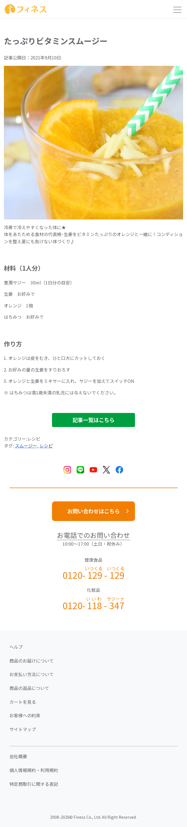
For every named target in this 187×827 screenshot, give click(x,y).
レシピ (46, 445)
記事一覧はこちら (93, 420)
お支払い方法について (31, 674)
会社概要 (18, 756)
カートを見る (22, 701)
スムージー (26, 445)
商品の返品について (29, 688)
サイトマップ (22, 729)
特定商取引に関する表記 (33, 784)
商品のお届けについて (31, 660)
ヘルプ (16, 646)
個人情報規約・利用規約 (33, 770)
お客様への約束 (24, 715)
